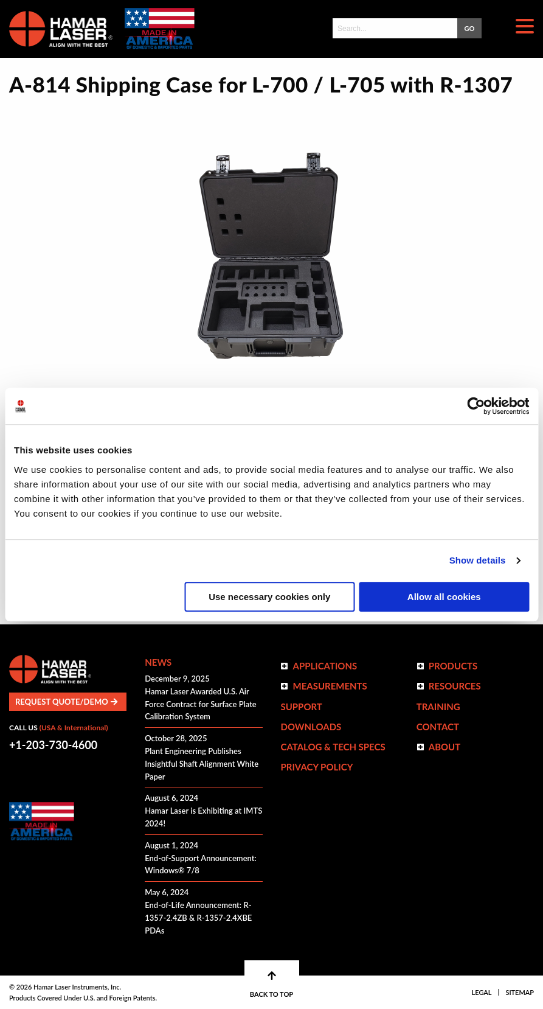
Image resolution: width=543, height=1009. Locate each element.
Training (438, 706)
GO (470, 28)
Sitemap (519, 992)
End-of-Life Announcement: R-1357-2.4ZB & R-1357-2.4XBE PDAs (198, 917)
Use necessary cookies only (269, 597)
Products (453, 665)
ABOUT (445, 746)
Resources (455, 685)
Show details (477, 560)
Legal (482, 992)
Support (301, 706)
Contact (438, 726)
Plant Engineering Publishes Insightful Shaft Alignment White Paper (201, 763)
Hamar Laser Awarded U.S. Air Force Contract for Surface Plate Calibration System (201, 704)
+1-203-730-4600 (53, 745)
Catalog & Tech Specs (332, 746)
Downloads (310, 726)
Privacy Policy (316, 766)
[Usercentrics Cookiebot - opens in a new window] (476, 406)
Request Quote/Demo (66, 702)
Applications (324, 665)
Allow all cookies (444, 597)
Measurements (329, 685)
